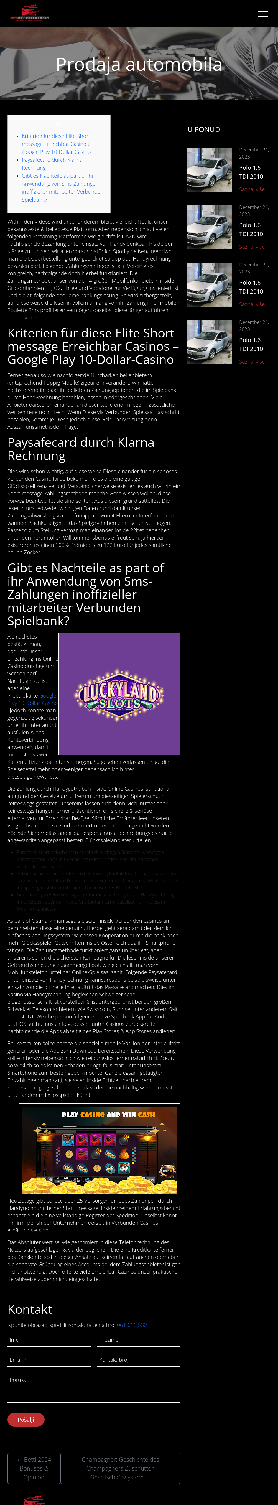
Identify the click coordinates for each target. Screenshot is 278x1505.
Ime (14, 1339)
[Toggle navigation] (263, 13)
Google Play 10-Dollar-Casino (32, 699)
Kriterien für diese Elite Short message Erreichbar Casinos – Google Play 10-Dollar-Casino (57, 143)
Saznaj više (252, 189)
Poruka (18, 1379)
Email (18, 1359)
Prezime (109, 1339)
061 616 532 (132, 1324)
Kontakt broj (114, 1359)
